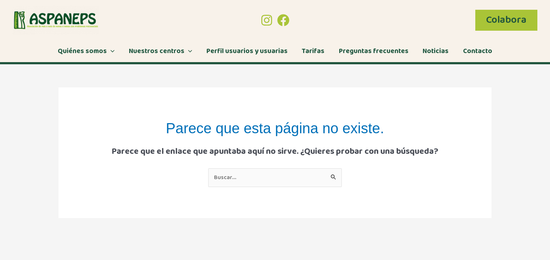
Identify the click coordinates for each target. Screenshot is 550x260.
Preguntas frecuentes (373, 51)
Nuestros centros (161, 51)
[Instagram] (267, 20)
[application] (112, 51)
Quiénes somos (88, 51)
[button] (506, 20)
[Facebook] (283, 20)
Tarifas (313, 51)
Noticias (435, 51)
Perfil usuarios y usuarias (247, 51)
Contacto (475, 51)
